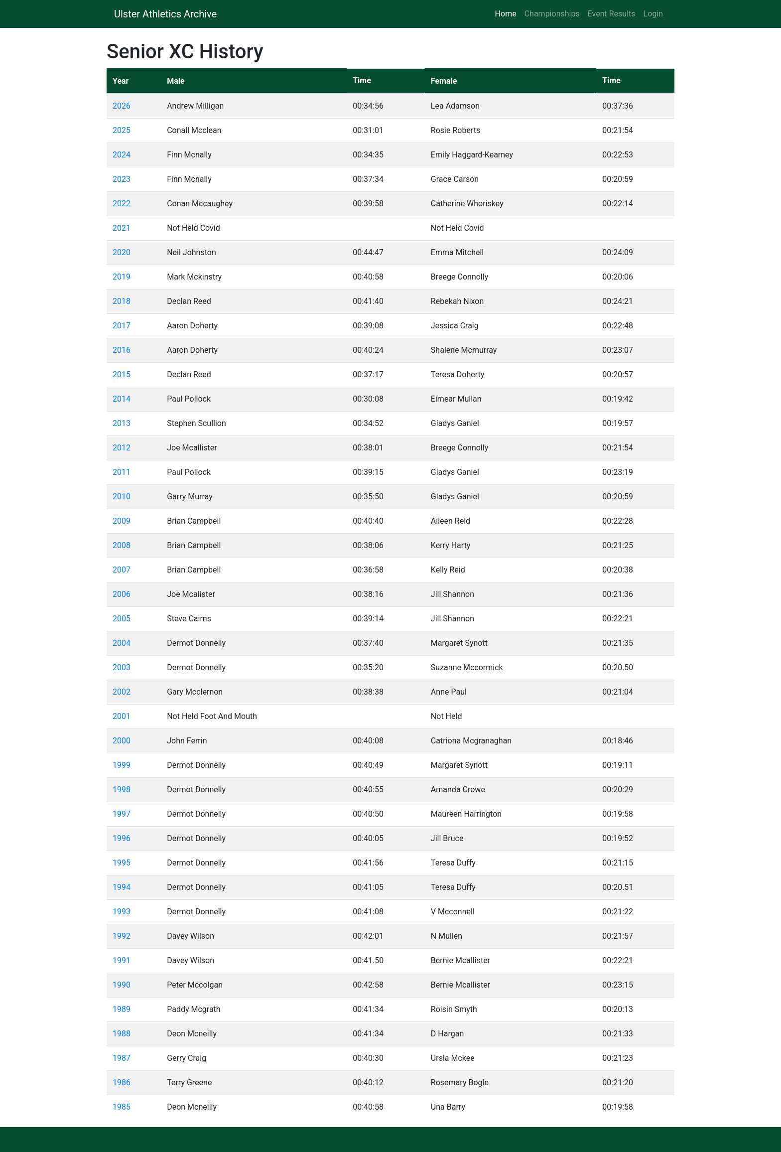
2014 (121, 399)
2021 (121, 228)
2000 (121, 740)
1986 (121, 1082)
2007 (121, 570)
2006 (121, 594)
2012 (121, 447)
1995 (121, 862)
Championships (552, 13)
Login (653, 13)
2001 (121, 716)
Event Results (612, 13)
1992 (121, 936)
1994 (121, 887)
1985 (121, 1107)
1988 (121, 1033)
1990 (121, 985)
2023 (121, 179)
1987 (121, 1058)
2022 (121, 203)
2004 (121, 643)
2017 (121, 325)
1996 (121, 838)
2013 (121, 423)
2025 (121, 130)
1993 (121, 911)
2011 (121, 472)
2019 (121, 277)
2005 (121, 618)
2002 (121, 692)
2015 (121, 374)
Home (508, 13)
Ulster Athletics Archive (165, 14)
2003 (121, 667)
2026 (121, 106)
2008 (121, 545)
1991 (121, 960)
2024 (121, 154)
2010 (121, 496)
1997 (121, 814)
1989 (121, 1009)
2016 (121, 350)
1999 (121, 765)
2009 (121, 521)
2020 (121, 252)
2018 (121, 301)
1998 (121, 789)
